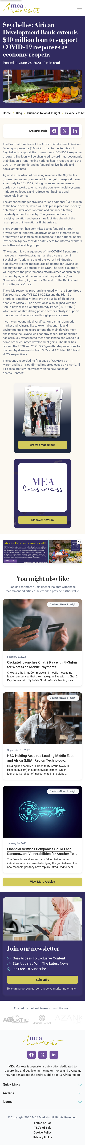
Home (7, 113)
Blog (19, 113)
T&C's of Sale (42, 1127)
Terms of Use (42, 1123)
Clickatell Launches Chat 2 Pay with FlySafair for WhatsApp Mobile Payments (42, 664)
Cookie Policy (42, 1132)
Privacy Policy (42, 1137)
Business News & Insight (43, 113)
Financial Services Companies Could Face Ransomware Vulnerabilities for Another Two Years (41, 851)
